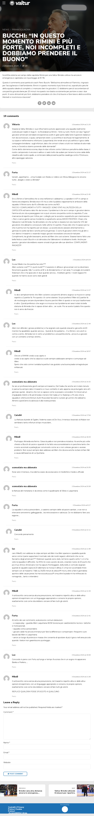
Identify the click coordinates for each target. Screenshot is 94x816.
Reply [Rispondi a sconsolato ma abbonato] (14, 405)
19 (26, 65)
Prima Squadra (21, 29)
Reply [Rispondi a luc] (14, 581)
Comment (8, 712)
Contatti (12, 809)
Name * (6, 744)
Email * (6, 754)
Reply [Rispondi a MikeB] (14, 250)
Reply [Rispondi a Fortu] (14, 184)
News (5, 29)
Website (7, 764)
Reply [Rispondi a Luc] (14, 280)
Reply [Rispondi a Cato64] (16, 427)
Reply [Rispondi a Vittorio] (14, 163)
